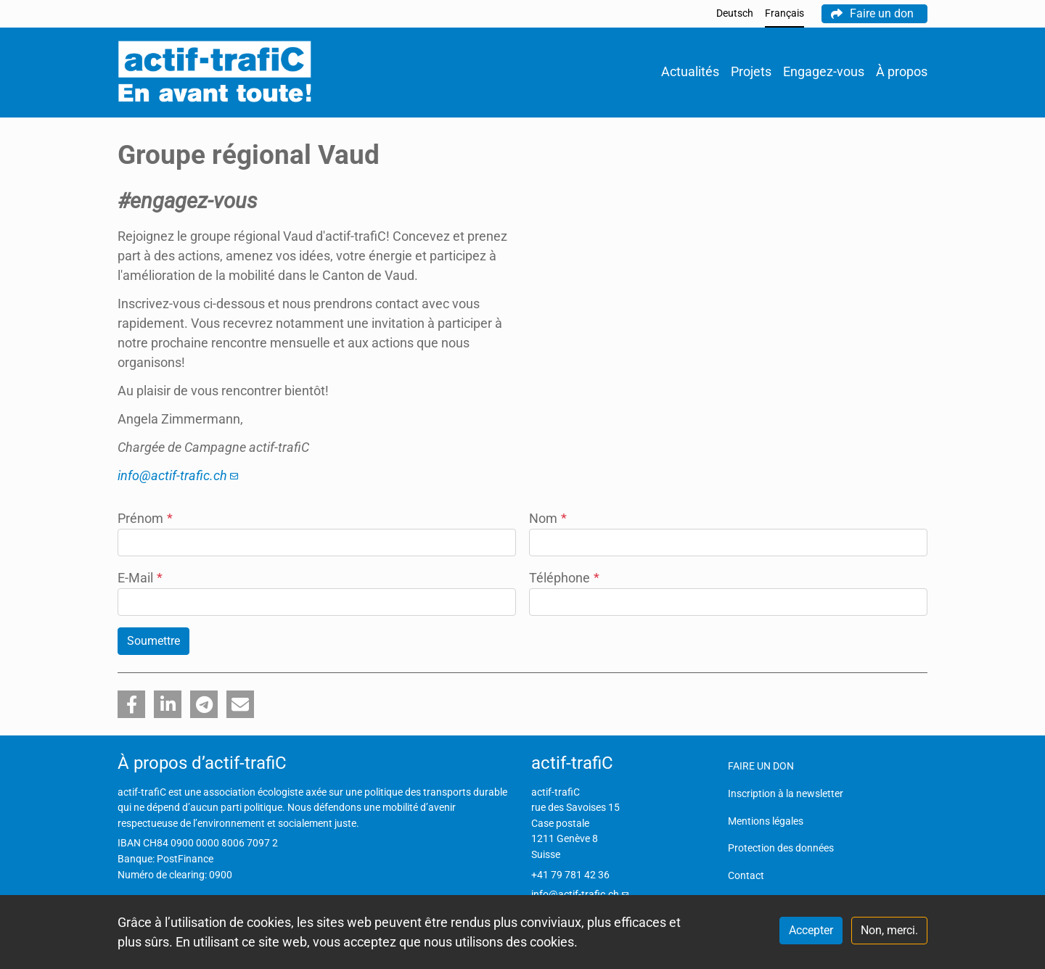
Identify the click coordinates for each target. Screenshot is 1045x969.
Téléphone (564, 577)
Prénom (145, 518)
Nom (548, 518)
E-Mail (140, 577)
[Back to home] (214, 72)
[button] (131, 704)
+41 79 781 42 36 (570, 875)
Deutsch (734, 13)
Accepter (811, 930)
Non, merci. (889, 930)
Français (784, 13)
